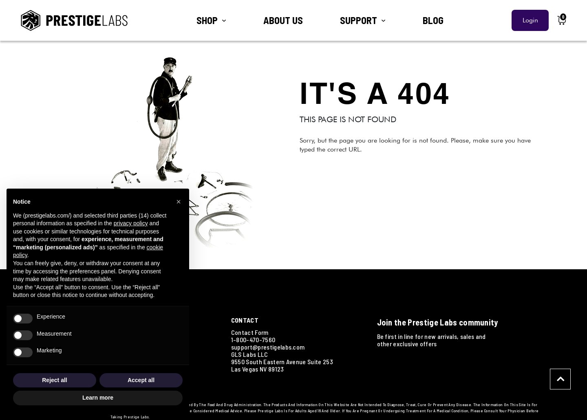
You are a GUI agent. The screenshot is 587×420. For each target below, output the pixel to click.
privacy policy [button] (131, 223)
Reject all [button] (54, 380)
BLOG (433, 20)
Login (530, 20)
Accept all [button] (141, 380)
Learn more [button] (97, 397)
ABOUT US (283, 20)
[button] (178, 201)
